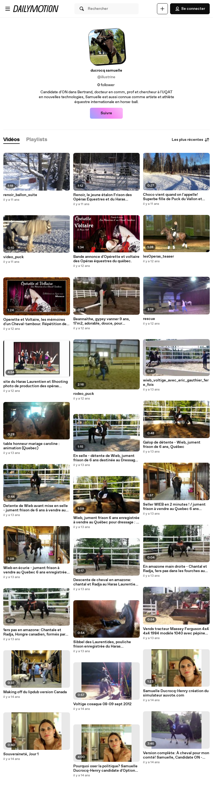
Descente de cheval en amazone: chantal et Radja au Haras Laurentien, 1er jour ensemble (106, 582)
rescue (149, 319)
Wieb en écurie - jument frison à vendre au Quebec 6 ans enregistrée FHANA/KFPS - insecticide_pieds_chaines (35, 570)
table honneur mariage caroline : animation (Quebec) (31, 446)
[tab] (11, 139)
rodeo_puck (83, 394)
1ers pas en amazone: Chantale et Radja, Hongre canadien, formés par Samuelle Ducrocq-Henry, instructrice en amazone (34, 632)
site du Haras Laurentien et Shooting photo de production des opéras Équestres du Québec (35, 384)
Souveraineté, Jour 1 (21, 754)
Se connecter (190, 8)
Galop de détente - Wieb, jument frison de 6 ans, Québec (171, 444)
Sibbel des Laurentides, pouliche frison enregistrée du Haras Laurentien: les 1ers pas (102, 644)
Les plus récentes (191, 139)
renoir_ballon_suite (20, 195)
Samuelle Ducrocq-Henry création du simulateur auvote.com (176, 693)
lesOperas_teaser (158, 256)
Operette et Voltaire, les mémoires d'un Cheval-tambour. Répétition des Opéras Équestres (35, 321)
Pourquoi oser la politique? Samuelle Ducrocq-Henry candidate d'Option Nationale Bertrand (105, 768)
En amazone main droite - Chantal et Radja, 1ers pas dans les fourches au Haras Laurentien (175, 568)
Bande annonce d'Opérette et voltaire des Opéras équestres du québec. (106, 259)
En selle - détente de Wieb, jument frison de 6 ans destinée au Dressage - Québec (106, 458)
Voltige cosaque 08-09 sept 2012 (102, 704)
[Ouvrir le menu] (7, 8)
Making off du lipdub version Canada (35, 692)
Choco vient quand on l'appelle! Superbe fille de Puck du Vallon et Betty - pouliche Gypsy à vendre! (172, 197)
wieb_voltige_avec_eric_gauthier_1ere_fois (176, 382)
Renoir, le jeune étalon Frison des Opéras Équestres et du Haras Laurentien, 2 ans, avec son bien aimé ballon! (106, 197)
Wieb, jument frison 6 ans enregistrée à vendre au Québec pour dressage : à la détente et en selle (106, 520)
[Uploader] (162, 8)
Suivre (106, 113)
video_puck (13, 257)
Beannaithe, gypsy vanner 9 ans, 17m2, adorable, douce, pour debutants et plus (101, 321)
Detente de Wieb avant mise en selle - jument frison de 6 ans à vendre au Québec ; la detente (35, 508)
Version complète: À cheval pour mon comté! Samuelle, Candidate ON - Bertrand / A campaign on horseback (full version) (176, 755)
